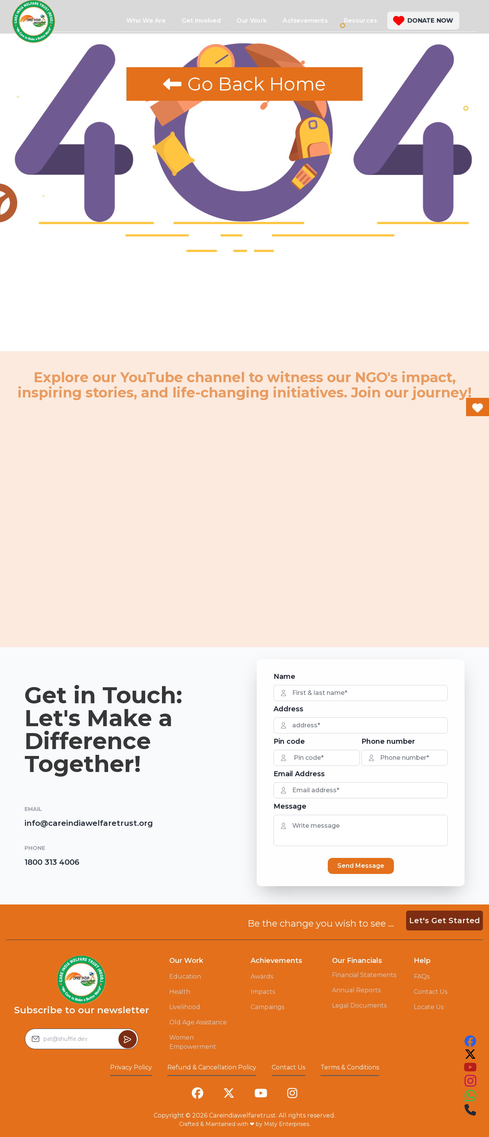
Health (179, 991)
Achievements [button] (305, 20)
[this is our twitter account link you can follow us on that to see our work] (470, 1054)
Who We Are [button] (146, 20)
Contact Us (430, 991)
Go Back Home (244, 84)
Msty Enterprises (286, 1124)
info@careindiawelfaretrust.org (88, 823)
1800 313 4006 (51, 862)
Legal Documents (359, 1005)
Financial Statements (364, 975)
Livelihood (184, 1007)
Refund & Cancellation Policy (211, 1067)
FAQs (421, 976)
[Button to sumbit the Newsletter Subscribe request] (127, 1039)
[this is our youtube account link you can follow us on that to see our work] (470, 1067)
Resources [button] (360, 20)
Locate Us (429, 1007)
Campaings (267, 1007)
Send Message (360, 865)
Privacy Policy (131, 1067)
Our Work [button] (251, 20)
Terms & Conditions (350, 1067)
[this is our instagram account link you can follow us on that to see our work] (470, 1081)
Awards (262, 976)
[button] (423, 20)
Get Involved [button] (201, 20)
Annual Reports (356, 990)
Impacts (263, 991)
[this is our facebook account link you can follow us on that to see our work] (470, 1041)
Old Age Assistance (198, 1022)
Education (185, 976)
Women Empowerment (192, 1042)
